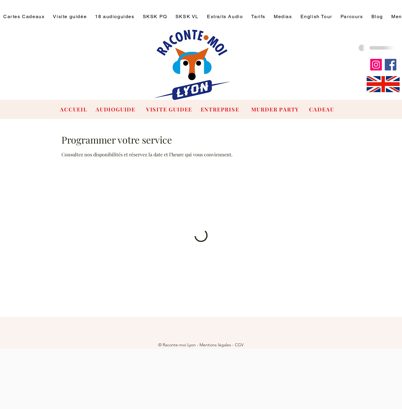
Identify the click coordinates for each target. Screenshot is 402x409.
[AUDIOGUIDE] (116, 109)
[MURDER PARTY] (275, 109)
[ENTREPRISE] (220, 109)
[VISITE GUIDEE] (169, 109)
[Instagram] (376, 64)
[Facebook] (390, 64)
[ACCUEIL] (74, 109)
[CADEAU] (322, 109)
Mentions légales (215, 344)
